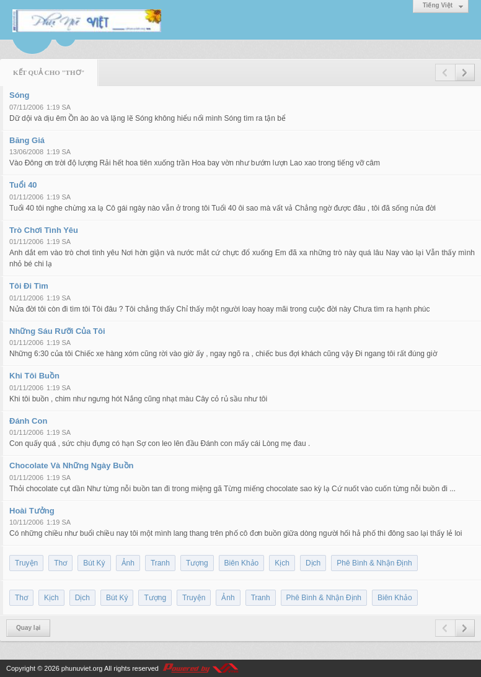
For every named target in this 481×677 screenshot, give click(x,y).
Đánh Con (28, 421)
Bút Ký (94, 563)
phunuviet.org (82, 668)
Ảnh (128, 563)
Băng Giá (27, 140)
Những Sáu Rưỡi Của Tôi (57, 331)
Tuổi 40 (23, 185)
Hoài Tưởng (32, 510)
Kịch (282, 563)
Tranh (160, 563)
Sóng (19, 95)
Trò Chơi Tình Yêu (43, 230)
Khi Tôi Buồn (34, 375)
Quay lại (28, 627)
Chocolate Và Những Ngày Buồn (71, 465)
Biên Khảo (241, 563)
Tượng (197, 563)
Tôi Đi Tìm (28, 285)
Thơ (60, 563)
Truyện (26, 563)
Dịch (313, 563)
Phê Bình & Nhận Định (374, 563)
